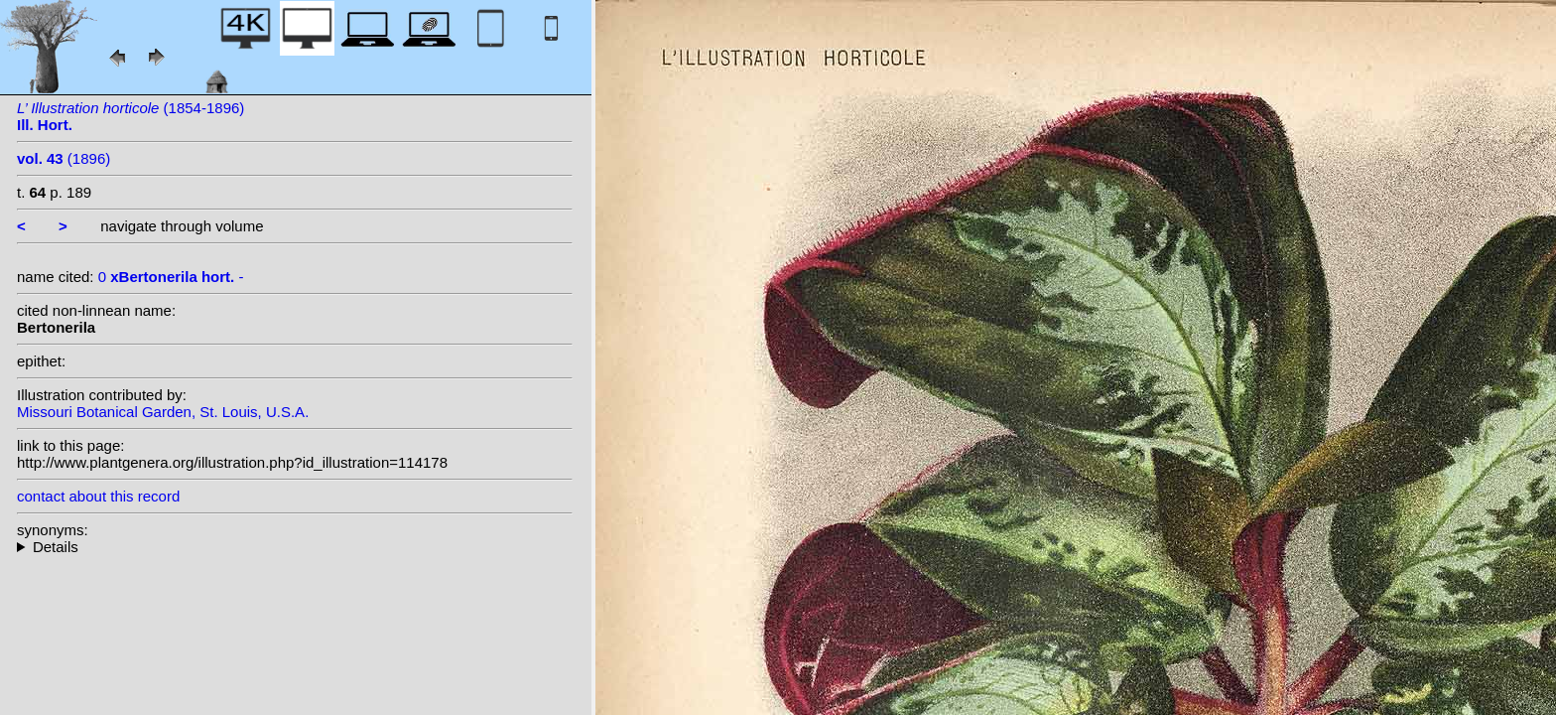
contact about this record (98, 496)
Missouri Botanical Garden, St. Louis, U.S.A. (163, 411)
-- (295, 546)
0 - (171, 276)
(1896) (63, 158)
